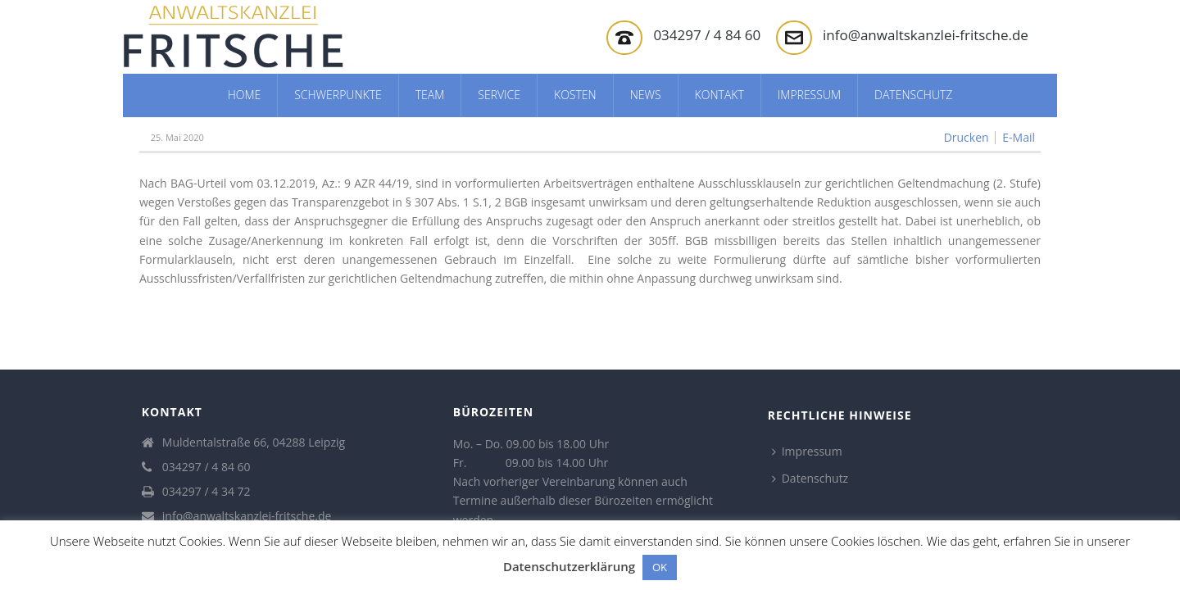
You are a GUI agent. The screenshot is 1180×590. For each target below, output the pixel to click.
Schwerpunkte (338, 94)
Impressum (809, 94)
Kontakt (719, 94)
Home (244, 94)
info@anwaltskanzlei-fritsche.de (925, 34)
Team (430, 94)
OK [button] (659, 567)
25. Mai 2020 (177, 137)
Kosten (575, 94)
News (645, 94)
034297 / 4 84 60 (706, 34)
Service (499, 94)
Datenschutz (913, 94)
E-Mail (1018, 137)
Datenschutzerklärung (569, 566)
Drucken (966, 137)
